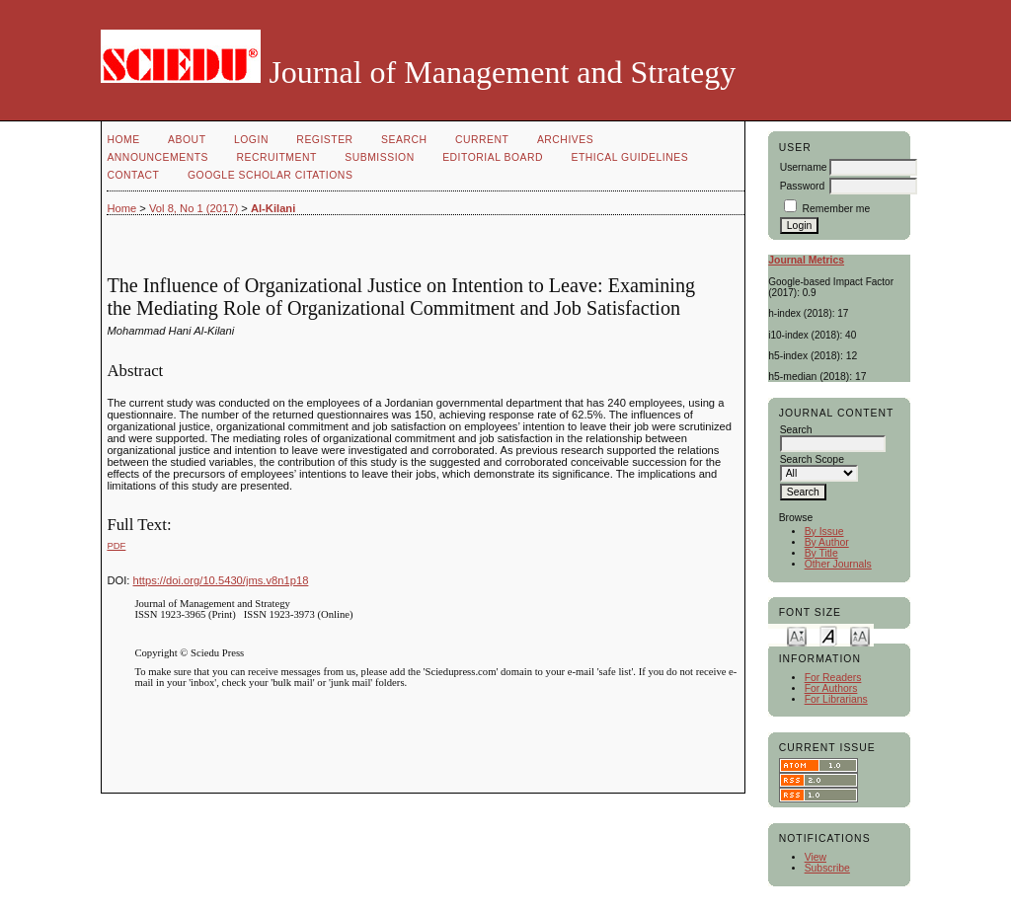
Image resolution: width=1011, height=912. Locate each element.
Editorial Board (492, 157)
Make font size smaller (797, 635)
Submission (379, 157)
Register (324, 139)
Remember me (837, 208)
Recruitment (276, 157)
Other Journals (838, 564)
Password (802, 186)
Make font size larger (860, 635)
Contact (133, 175)
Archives (565, 139)
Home (123, 139)
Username (803, 167)
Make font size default (828, 635)
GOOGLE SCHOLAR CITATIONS (270, 175)
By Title (821, 553)
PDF (116, 545)
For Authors (831, 688)
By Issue (824, 531)
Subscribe (827, 868)
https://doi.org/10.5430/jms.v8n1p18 (221, 580)
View (815, 857)
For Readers (833, 677)
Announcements (157, 157)
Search (404, 139)
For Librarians (836, 699)
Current (481, 139)
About (186, 139)
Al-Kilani (273, 208)
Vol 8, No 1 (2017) (193, 208)
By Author (827, 542)
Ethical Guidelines (630, 157)
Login (251, 139)
